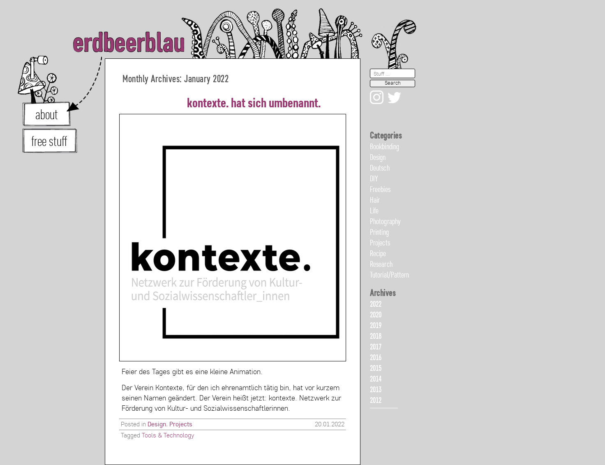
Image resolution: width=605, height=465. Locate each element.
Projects (180, 424)
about (46, 116)
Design (157, 424)
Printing (379, 233)
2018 (375, 337)
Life (374, 211)
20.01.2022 (329, 424)
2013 (375, 390)
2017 (375, 347)
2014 (375, 379)
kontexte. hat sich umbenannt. (254, 104)
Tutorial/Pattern (389, 275)
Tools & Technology (168, 436)
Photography (385, 222)
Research (381, 265)
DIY (374, 179)
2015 (375, 369)
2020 (375, 315)
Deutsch (380, 168)
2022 (375, 305)
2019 (375, 326)
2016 (375, 358)
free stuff (49, 142)
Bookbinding (384, 147)
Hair (375, 201)
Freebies (380, 190)
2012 (375, 401)
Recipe (378, 254)
